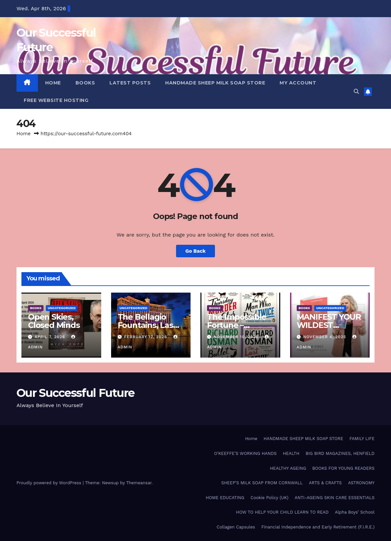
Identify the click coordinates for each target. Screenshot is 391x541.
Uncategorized (62, 308)
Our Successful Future (75, 393)
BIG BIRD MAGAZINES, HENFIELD (340, 453)
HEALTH (291, 453)
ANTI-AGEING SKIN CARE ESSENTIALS (335, 497)
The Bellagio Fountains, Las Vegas (145, 325)
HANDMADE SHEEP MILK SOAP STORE (215, 83)
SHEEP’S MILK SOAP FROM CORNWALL (262, 482)
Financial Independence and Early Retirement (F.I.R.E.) (318, 527)
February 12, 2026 (146, 336)
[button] (356, 91)
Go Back (195, 251)
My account (298, 83)
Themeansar (139, 482)
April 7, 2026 (51, 336)
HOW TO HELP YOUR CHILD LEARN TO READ (282, 512)
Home (23, 134)
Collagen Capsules (236, 527)
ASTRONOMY (361, 482)
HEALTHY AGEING (288, 468)
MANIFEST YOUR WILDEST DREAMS (329, 325)
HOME (53, 83)
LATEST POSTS (130, 83)
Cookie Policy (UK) (269, 497)
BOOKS (85, 83)
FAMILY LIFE (362, 438)
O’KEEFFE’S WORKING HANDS (245, 453)
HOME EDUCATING (225, 497)
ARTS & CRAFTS (325, 482)
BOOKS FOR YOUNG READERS (343, 468)
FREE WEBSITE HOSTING (56, 100)
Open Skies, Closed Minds (54, 321)
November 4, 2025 (325, 336)
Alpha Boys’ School (355, 512)
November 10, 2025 (237, 336)
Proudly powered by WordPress (49, 482)
